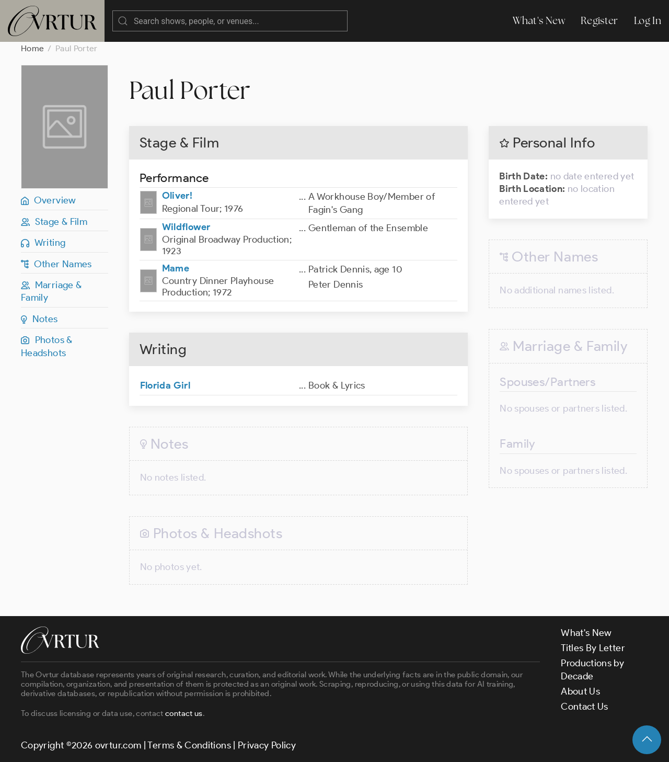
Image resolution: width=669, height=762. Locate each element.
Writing (43, 242)
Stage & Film (54, 222)
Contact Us (584, 706)
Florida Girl (165, 385)
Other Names (56, 264)
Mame (175, 268)
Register (599, 20)
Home (32, 48)
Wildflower (186, 227)
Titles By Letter (593, 648)
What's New (539, 20)
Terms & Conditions (188, 745)
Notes (39, 319)
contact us (184, 713)
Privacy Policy (267, 745)
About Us (580, 691)
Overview (48, 200)
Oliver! (177, 195)
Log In (647, 20)
